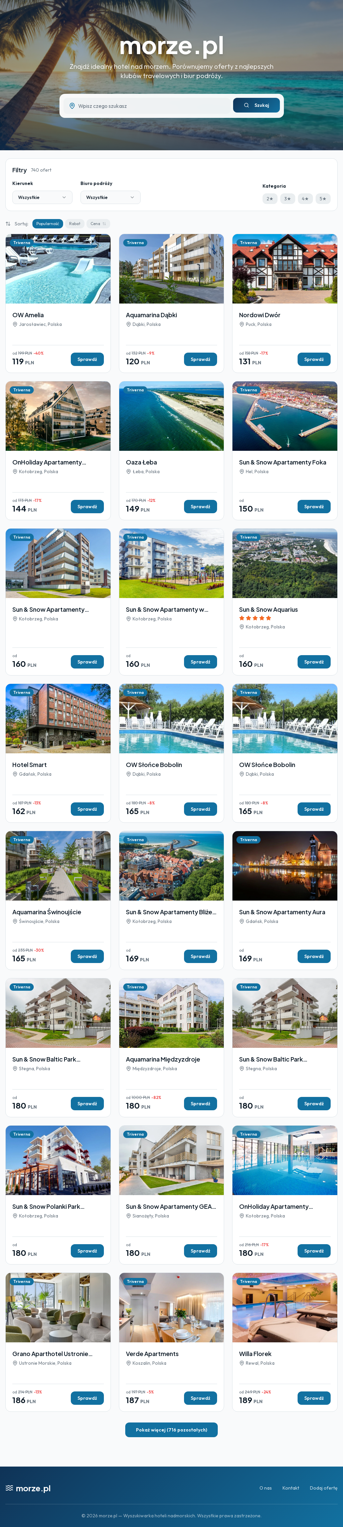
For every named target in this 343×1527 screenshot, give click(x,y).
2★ (270, 199)
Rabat (74, 223)
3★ (287, 199)
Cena (98, 223)
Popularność (47, 223)
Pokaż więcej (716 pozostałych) (171, 1430)
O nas (266, 1488)
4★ (305, 199)
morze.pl (171, 44)
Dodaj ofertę (324, 1488)
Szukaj (256, 105)
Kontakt (291, 1488)
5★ (323, 199)
